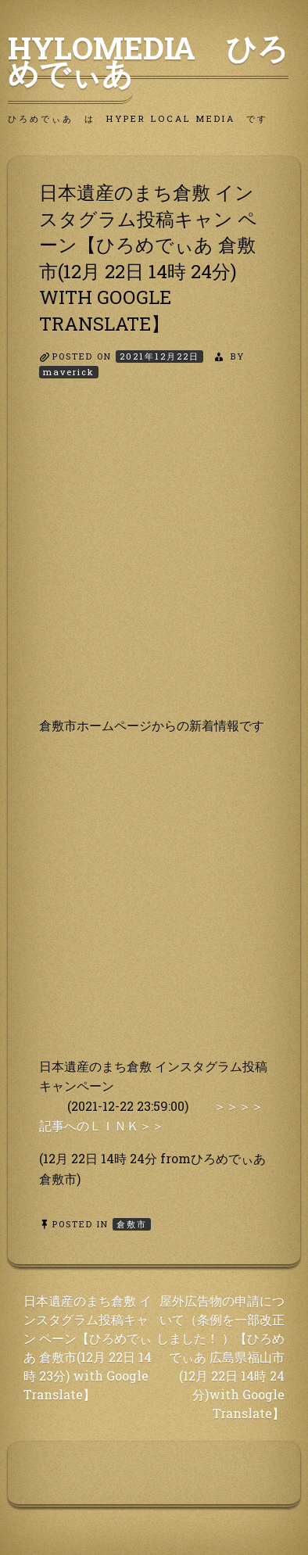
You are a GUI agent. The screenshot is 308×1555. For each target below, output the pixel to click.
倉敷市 (131, 1224)
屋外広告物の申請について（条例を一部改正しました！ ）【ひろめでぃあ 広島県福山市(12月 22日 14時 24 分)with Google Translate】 (220, 1356)
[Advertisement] (154, 561)
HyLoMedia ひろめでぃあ (148, 60)
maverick (69, 372)
